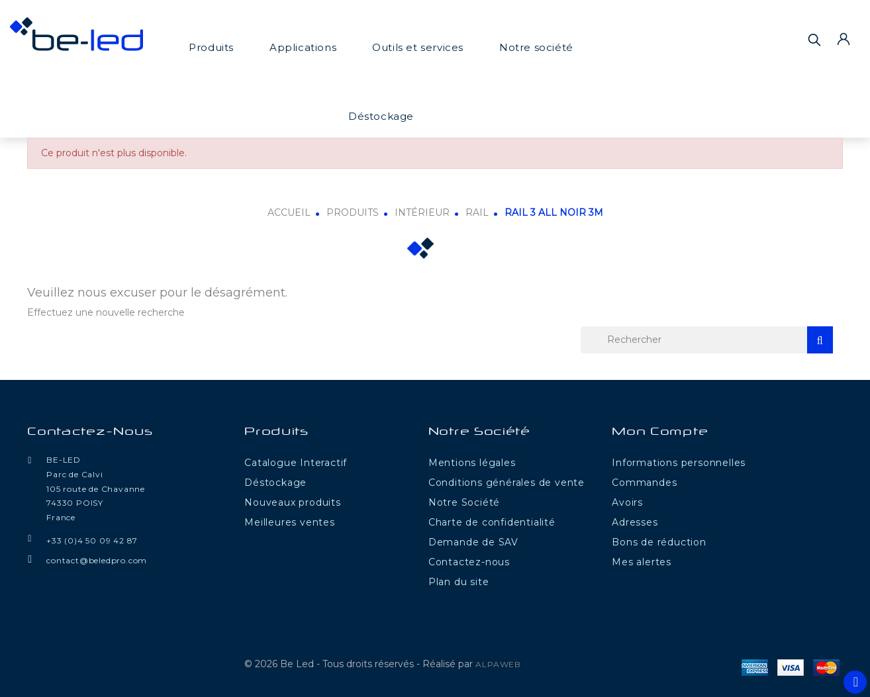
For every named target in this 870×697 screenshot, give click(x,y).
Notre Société (464, 502)
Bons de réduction (659, 542)
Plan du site (458, 582)
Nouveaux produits (292, 502)
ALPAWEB (498, 664)
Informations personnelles (679, 463)
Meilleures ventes (289, 522)
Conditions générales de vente (506, 482)
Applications (302, 47)
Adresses (634, 522)
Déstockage (381, 116)
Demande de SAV (473, 542)
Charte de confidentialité (492, 522)
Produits (211, 47)
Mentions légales (472, 463)
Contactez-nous (90, 432)
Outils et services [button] (417, 47)
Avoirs (627, 502)
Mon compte (660, 432)
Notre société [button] (536, 47)
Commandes (644, 482)
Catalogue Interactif (295, 463)
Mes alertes (641, 562)
